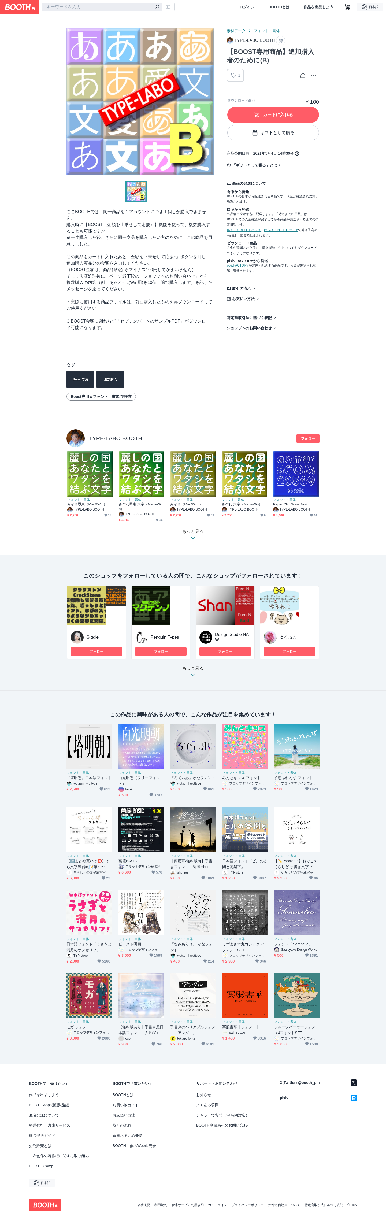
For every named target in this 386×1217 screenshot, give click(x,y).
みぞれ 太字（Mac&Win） (242, 504)
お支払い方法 (243, 299)
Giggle (92, 637)
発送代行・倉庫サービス (49, 1125)
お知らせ (203, 1095)
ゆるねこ (287, 637)
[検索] (157, 7)
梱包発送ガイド (42, 1135)
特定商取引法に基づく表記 (249, 318)
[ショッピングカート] (347, 7)
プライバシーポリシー (248, 1205)
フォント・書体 (267, 31)
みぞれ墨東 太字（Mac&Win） (140, 506)
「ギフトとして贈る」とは (254, 165)
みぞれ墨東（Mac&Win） (87, 504)
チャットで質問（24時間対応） (222, 1115)
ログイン (246, 7)
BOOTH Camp (41, 1166)
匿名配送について (44, 1115)
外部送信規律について (284, 1205)
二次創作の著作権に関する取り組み (59, 1156)
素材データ (236, 31)
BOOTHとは (279, 7)
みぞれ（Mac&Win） (186, 504)
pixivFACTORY (237, 265)
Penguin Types (165, 637)
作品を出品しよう (318, 7)
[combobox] (102, 7)
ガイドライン (217, 1205)
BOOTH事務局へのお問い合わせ (223, 1125)
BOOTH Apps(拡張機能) (49, 1105)
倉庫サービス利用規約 (188, 1205)
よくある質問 (207, 1105)
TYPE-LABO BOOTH (115, 438)
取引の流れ (241, 288)
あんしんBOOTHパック (244, 230)
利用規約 (160, 1205)
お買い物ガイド (126, 1105)
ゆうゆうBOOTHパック (281, 230)
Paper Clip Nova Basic (291, 504)
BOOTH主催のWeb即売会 (134, 1146)
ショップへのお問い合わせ (249, 328)
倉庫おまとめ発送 (128, 1135)
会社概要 (143, 1205)
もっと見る (193, 673)
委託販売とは (40, 1146)
